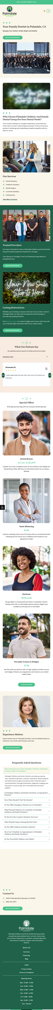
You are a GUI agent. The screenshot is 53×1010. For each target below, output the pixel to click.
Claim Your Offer (26, 684)
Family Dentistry (11, 181)
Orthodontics (10, 195)
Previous (3, 375)
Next (49, 375)
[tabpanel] (26, 374)
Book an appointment (13, 37)
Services (26, 952)
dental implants (12, 321)
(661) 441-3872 (11, 902)
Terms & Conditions (26, 972)
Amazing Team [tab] (8, 357)
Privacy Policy (26, 969)
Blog (26, 959)
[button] (2, 507)
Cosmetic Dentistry (12, 192)
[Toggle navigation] (48, 11)
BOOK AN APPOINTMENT (13, 265)
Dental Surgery (11, 188)
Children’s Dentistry (12, 185)
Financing (26, 955)
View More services (10, 199)
